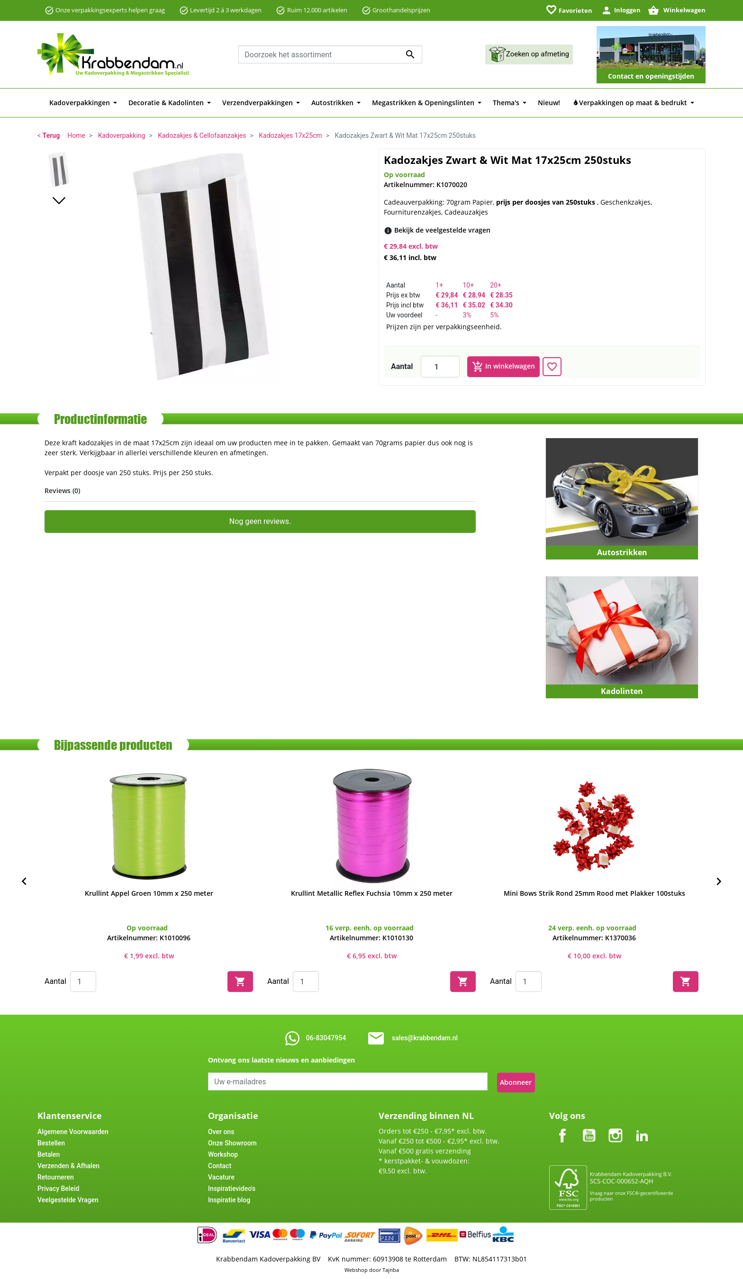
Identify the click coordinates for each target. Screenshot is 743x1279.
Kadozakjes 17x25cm (290, 135)
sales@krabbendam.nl (425, 1038)
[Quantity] (83, 981)
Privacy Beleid (58, 1186)
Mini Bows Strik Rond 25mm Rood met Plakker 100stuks (594, 893)
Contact (219, 1164)
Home (76, 135)
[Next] (718, 881)
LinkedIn (642, 1125)
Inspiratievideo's (231, 1186)
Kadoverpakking (121, 135)
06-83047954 (326, 1038)
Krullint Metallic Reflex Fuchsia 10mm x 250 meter (372, 893)
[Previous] (24, 881)
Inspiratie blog (229, 1198)
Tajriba (390, 1268)
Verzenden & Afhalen (68, 1164)
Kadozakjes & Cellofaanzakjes (202, 135)
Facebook (562, 1125)
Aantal (402, 366)
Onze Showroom (232, 1141)
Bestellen (51, 1141)
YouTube (589, 1125)
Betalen (48, 1152)
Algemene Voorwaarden (73, 1130)
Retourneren (55, 1175)
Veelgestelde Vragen (68, 1198)
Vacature (221, 1175)
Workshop (223, 1152)
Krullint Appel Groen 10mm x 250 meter (149, 893)
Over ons (221, 1130)
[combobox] (330, 54)
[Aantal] (440, 367)
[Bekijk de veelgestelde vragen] (442, 229)
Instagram (615, 1125)
